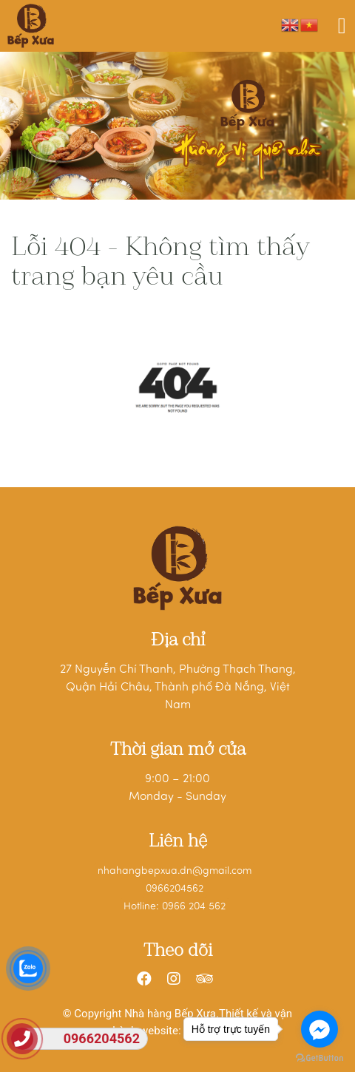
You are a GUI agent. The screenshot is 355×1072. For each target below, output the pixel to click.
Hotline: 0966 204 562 (175, 907)
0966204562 (174, 889)
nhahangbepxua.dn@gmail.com (174, 871)
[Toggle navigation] (342, 26)
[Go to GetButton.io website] (319, 1057)
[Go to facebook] (319, 1029)
